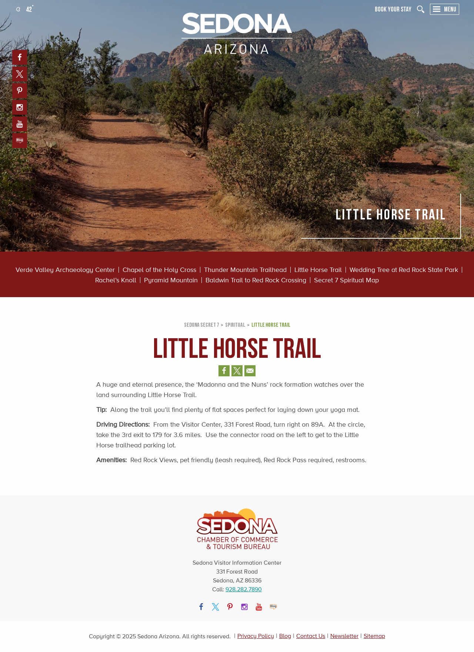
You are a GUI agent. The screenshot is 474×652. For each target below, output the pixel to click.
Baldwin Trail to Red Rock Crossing (256, 280)
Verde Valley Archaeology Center (65, 270)
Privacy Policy (255, 635)
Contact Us (310, 635)
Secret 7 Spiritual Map (346, 280)
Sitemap (374, 635)
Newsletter (344, 635)
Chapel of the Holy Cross (159, 270)
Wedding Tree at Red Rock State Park (404, 270)
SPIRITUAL (235, 324)
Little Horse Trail (318, 270)
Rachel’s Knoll (115, 280)
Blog (285, 635)
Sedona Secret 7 (201, 324)
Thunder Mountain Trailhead (245, 270)
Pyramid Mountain (171, 280)
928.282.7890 (244, 589)
